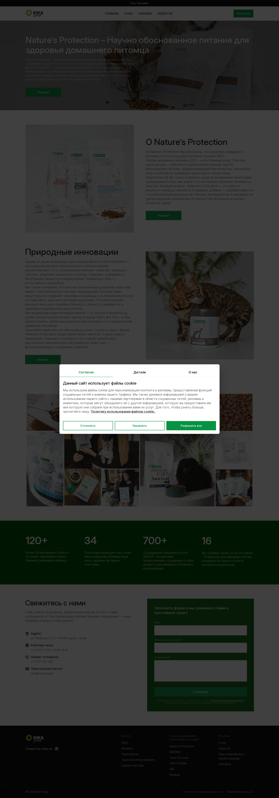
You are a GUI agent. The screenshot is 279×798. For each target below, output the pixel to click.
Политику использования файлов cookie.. (123, 411)
